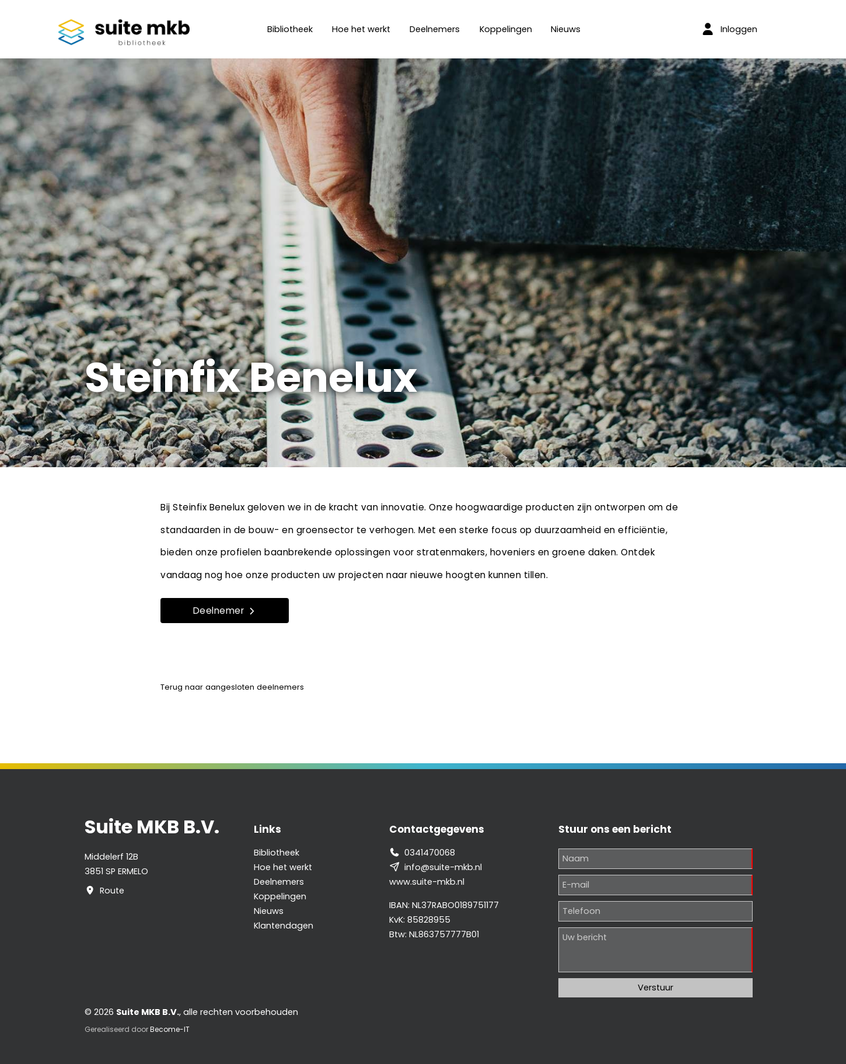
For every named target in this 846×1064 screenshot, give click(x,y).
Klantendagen (283, 925)
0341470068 (429, 852)
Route (112, 890)
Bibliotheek (290, 29)
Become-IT (170, 1029)
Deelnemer (225, 610)
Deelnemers (435, 29)
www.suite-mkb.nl (426, 882)
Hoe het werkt (361, 29)
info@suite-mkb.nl (443, 867)
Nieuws (566, 29)
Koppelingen (506, 29)
